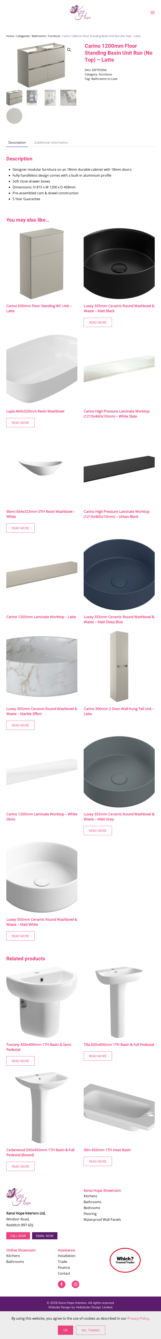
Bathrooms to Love (104, 79)
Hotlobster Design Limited (94, 1307)
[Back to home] (80, 12)
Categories (23, 36)
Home (10, 36)
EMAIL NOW (44, 1235)
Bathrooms (39, 36)
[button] (153, 12)
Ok (65, 1330)
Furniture (54, 36)
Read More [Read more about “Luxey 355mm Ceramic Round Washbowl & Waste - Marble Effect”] (20, 725)
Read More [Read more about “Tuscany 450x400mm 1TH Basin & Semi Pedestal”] (20, 1061)
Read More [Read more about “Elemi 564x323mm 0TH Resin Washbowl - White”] (20, 528)
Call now (18, 1235)
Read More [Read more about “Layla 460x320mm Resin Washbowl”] (20, 423)
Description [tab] (17, 142)
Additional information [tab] (51, 142)
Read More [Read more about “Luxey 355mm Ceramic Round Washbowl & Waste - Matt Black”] (97, 322)
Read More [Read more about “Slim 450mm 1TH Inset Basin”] (97, 1161)
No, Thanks (91, 1330)
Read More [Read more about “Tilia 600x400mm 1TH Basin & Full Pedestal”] (97, 1056)
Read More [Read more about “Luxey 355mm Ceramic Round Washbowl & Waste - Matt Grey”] (97, 830)
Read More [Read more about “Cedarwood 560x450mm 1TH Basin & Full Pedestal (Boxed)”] (20, 1166)
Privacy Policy (138, 1318)
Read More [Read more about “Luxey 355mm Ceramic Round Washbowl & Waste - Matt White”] (20, 936)
